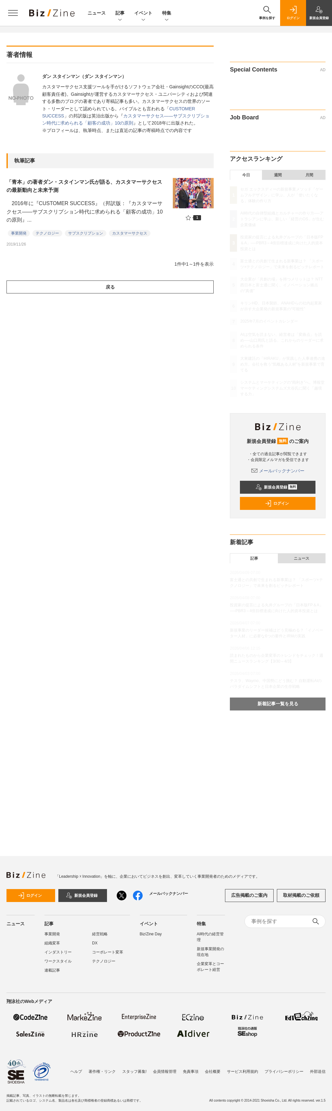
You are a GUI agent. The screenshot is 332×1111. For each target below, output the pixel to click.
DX (95, 943)
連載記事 (52, 970)
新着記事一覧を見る (277, 703)
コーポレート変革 (107, 952)
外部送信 (318, 1071)
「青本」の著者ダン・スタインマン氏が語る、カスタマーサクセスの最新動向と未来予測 (84, 186)
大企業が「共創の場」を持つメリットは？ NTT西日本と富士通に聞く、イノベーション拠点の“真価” (281, 285)
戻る (110, 287)
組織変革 (52, 943)
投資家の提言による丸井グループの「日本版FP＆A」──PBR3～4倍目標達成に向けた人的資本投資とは (281, 243)
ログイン (277, 503)
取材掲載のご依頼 (301, 895)
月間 (309, 175)
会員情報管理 (164, 1071)
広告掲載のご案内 (249, 895)
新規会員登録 (276, 487)
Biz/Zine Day (151, 934)
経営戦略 (100, 934)
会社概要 (212, 1071)
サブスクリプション (85, 233)
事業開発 (19, 233)
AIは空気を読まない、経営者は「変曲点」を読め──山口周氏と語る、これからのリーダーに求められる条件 (282, 340)
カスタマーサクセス (129, 233)
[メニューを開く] (13, 13)
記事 (119, 13)
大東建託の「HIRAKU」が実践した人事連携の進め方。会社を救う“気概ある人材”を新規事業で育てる (282, 364)
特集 (166, 13)
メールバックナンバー (277, 470)
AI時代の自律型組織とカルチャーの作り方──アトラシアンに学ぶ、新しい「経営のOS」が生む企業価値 (282, 219)
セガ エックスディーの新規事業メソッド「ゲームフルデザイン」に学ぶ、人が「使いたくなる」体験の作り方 (281, 195)
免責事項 (190, 1071)
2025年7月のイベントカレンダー (269, 321)
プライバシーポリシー (284, 1071)
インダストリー (58, 952)
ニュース (97, 13)
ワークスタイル (58, 961)
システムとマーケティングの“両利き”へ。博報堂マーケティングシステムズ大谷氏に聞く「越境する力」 (282, 388)
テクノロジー (47, 233)
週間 (278, 175)
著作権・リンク (102, 1071)
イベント (143, 13)
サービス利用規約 (242, 1071)
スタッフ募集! (134, 1071)
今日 (246, 175)
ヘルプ (76, 1071)
